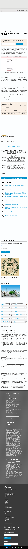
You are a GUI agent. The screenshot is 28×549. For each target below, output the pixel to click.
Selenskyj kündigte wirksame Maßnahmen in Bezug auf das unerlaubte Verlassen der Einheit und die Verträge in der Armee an (15, 186)
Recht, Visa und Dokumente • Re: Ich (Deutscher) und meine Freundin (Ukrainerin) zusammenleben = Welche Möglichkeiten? (14, 339)
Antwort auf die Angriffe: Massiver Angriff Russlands (16, 154)
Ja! (3, 245)
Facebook (7, 547)
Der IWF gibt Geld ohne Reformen (12, 478)
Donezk (15, 321)
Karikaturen (7, 500)
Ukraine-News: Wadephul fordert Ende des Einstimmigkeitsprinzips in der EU (14, 430)
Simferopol (15, 322)
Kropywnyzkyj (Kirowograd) (18, 314)
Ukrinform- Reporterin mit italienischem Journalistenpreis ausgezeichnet (13, 446)
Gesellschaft (7, 516)
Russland (18, 146)
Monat (11, 398)
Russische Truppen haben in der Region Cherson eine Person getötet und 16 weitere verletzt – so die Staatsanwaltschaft (15, 189)
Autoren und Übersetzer (9, 497)
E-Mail (23, 113)
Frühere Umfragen (3, 255)
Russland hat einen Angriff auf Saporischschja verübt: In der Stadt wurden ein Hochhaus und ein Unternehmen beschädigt (16, 161)
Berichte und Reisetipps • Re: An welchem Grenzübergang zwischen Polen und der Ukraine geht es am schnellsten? (13, 356)
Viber (21, 547)
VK (5, 113)
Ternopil (2, 308)
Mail (13, 141)
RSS (8, 113)
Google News (9, 112)
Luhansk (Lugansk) (3, 322)
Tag (17, 398)
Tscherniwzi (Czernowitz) (17, 308)
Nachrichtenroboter (8, 521)
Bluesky (24, 110)
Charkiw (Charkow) (17, 318)
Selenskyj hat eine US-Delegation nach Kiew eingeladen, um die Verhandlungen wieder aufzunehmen (15, 215)
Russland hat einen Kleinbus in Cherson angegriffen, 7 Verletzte (14, 166)
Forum (7, 107)
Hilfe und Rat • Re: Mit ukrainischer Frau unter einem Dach (15, 332)
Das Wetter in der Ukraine (10, 494)
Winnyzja (15, 311)
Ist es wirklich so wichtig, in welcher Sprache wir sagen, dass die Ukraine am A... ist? (14, 475)
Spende (3, 104)
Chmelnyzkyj (2, 311)
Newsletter (7, 503)
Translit (6, 495)
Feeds (6, 499)
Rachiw (2, 307)
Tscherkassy (2, 314)
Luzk (1, 310)
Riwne (15, 310)
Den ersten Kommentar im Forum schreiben (14, 178)
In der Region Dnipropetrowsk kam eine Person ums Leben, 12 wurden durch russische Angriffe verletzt (15, 204)
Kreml (10, 146)
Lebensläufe (7, 519)
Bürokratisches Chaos (10, 400)
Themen (6, 506)
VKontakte (13, 547)
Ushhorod (15, 304)
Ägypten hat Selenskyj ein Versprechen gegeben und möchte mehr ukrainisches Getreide (13, 448)
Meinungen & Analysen (9, 517)
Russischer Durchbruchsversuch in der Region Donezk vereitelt (13, 442)
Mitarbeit (6, 502)
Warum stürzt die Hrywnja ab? (11, 471)
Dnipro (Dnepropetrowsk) (4, 321)
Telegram (15, 547)
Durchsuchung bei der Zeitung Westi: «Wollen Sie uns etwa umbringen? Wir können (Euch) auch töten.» (13, 467)
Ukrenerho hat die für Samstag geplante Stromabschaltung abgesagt (16, 196)
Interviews (7, 518)
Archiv (6, 496)
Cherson (2, 318)
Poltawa (2, 315)
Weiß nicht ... (5, 248)
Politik (6, 513)
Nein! (4, 247)
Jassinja (15, 307)
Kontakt (6, 490)
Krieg (13, 146)
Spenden (7, 504)
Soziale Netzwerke (8, 523)
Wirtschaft (7, 514)
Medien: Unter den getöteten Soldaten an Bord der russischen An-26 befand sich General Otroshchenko (13, 404)
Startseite (2, 31)
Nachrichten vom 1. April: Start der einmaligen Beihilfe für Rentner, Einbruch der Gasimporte (13, 409)
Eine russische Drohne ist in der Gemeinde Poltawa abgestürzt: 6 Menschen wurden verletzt (16, 156)
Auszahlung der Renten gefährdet (12, 413)
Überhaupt (18, 462)
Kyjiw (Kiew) (2, 304)
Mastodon (14, 112)
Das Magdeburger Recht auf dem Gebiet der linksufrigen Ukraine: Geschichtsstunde (14, 473)
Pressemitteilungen (8, 520)
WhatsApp (18, 547)
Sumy (15, 315)
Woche (14, 398)
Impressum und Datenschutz (10, 489)
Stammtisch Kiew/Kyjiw (9, 493)
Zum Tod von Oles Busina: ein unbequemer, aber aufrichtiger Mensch (14, 465)
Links (6, 501)
